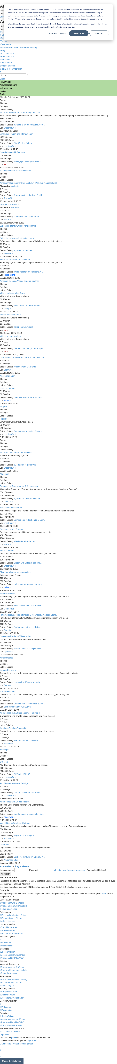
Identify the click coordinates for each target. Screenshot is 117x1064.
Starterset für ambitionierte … (27, 740)
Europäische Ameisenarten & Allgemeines (19, 486)
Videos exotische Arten (10, 315)
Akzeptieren (79, 33)
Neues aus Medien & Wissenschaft (16, 636)
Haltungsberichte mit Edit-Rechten (15, 171)
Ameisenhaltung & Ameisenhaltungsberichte (20, 112)
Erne (6, 165)
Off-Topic (4, 762)
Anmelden (5, 866)
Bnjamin (7, 370)
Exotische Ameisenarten (11, 508)
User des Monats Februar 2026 (28, 397)
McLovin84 (9, 838)
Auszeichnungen (7, 376)
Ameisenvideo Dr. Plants (25, 367)
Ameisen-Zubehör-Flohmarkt (13, 728)
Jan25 (6, 220)
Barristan (8, 630)
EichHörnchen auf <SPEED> (17, 707)
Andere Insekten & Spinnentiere (14, 802)
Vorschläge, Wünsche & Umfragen (15, 823)
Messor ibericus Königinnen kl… (28, 649)
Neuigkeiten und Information (12, 152)
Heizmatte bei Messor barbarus (28, 584)
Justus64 (15, 186)
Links (2, 79)
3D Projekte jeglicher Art (25, 465)
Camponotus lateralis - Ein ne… (28, 431)
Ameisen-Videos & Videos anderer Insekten (19, 281)
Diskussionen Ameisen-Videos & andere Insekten (22, 357)
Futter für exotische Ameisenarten (15, 259)
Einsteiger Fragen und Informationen (16, 134)
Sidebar (3, 961)
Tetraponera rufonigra (23, 327)
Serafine (7, 253)
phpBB (14, 1038)
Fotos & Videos (7, 550)
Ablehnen (99, 33)
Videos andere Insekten (10, 336)
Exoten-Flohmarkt (8, 691)
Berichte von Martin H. (10, 204)
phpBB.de (31, 1041)
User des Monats (7, 388)
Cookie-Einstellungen (58, 33)
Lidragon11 (9, 609)
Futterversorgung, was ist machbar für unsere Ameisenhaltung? (28, 615)
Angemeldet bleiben (97, 870)
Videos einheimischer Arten (12, 293)
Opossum (8, 652)
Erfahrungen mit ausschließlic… (28, 627)
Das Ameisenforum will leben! (27, 792)
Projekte (3, 407)
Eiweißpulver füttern (23, 143)
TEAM (6, 400)
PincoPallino (9, 275)
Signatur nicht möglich (24, 835)
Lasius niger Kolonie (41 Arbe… (28, 682)
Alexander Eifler (11, 860)
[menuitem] (3, 41)
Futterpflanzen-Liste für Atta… (27, 217)
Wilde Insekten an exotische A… (28, 272)
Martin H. (15, 207)
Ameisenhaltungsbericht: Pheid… (29, 195)
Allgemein (4, 474)
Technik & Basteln (8, 593)
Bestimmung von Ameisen (12, 529)
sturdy (6, 308)
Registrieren (22, 866)
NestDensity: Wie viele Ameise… (28, 606)
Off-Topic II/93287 (22, 774)
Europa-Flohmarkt (8, 670)
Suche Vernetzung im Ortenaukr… (29, 857)
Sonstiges (4, 750)
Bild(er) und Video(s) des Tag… (28, 563)
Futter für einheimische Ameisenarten (17, 238)
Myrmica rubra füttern (23, 250)
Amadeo (7, 501)
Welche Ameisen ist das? (25, 541)
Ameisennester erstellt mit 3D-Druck (16, 452)
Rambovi (8, 743)
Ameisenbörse (6, 658)
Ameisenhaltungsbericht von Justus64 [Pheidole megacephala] (28, 183)
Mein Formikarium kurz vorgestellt (15, 572)
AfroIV (6, 544)
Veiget (6, 587)
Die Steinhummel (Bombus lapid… (29, 348)
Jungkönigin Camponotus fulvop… (29, 125)
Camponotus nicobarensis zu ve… (29, 704)
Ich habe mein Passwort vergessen (69, 870)
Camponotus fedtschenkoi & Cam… (30, 520)
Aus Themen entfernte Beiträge (14, 783)
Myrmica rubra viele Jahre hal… (28, 498)
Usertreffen (5, 845)
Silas (104, 894)
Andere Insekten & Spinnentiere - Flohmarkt (20, 713)
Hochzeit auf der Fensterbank (27, 305)
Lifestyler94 (9, 128)
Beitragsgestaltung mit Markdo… (28, 161)
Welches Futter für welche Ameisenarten (18, 226)
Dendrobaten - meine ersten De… (29, 814)
